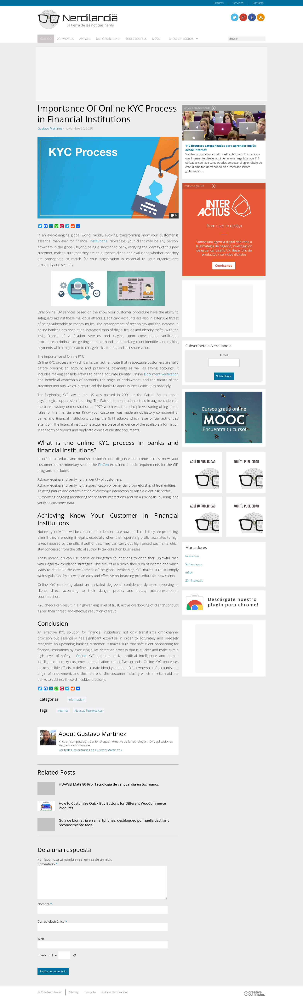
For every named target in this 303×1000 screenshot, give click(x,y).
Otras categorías (179, 38)
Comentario (47, 864)
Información (76, 699)
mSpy (188, 572)
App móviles (65, 38)
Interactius (192, 556)
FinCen (103, 464)
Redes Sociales (135, 38)
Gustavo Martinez (49, 128)
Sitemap (74, 992)
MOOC (155, 38)
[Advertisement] (151, 74)
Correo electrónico (52, 921)
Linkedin (261, 17)
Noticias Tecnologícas (89, 710)
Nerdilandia (54, 992)
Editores (219, 3)
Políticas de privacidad (114, 992)
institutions (98, 241)
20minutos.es (194, 580)
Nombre (44, 904)
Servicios (238, 3)
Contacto (258, 3)
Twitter (234, 17)
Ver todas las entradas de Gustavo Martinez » (90, 750)
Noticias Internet (107, 38)
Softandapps (193, 564)
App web (84, 38)
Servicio (45, 38)
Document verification (161, 374)
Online (81, 655)
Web (40, 939)
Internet (63, 710)
